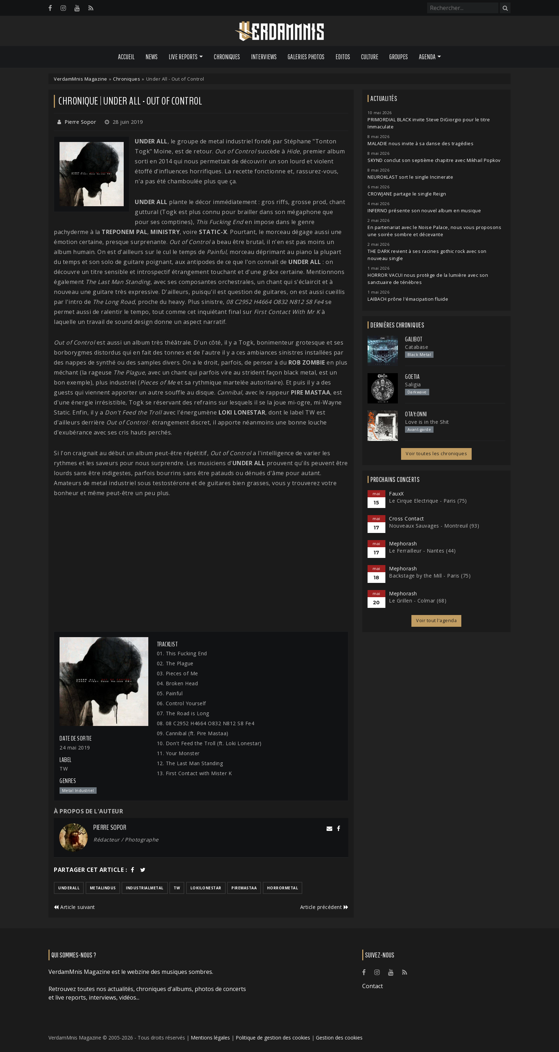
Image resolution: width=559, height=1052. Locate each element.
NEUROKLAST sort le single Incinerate (410, 177)
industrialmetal (145, 887)
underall (69, 887)
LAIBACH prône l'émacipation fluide (408, 299)
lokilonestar (205, 887)
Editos (342, 57)
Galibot (413, 339)
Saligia (413, 384)
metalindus (103, 887)
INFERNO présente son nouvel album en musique (424, 211)
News (151, 57)
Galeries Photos (306, 57)
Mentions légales (210, 1037)
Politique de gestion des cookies (273, 1037)
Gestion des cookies (339, 1037)
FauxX (396, 493)
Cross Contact (406, 518)
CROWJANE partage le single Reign (407, 194)
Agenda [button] (427, 57)
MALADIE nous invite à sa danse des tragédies (420, 144)
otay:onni (416, 414)
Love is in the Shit (427, 421)
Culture (369, 57)
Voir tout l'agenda (436, 621)
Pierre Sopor (80, 121)
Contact (372, 986)
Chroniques (227, 57)
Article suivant (74, 907)
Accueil (126, 57)
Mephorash (403, 543)
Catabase (416, 347)
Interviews (264, 57)
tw (177, 887)
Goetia (412, 376)
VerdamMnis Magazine (80, 79)
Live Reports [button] (183, 57)
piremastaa (244, 887)
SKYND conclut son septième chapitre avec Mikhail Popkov (434, 160)
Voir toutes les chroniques (436, 454)
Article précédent (324, 907)
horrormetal (282, 887)
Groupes (398, 57)
